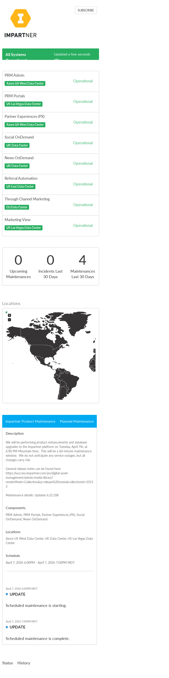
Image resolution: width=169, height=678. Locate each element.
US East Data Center (20, 186)
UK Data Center (17, 145)
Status (7, 662)
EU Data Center (16, 207)
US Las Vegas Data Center (23, 104)
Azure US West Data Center (25, 83)
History (23, 662)
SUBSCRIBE (86, 10)
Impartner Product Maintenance (30, 421)
